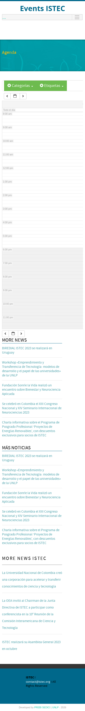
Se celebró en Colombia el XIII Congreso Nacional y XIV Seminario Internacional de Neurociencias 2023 (31, 408)
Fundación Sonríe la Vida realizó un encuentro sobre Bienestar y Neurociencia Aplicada (31, 389)
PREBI (38, 707)
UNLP (55, 707)
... (4, 17)
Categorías (20, 85)
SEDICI (46, 707)
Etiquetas (51, 85)
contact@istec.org (38, 682)
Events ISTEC (42, 8)
